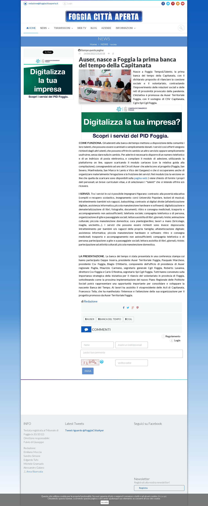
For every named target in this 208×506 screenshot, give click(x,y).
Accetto (104, 502)
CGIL (128, 319)
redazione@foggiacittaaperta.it (41, 3)
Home (93, 44)
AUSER (89, 319)
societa (113, 44)
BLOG (94, 28)
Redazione (91, 301)
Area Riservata (33, 471)
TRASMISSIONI (63, 28)
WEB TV (81, 28)
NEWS (44, 28)
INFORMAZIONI (125, 28)
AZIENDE (106, 28)
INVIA (87, 370)
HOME (31, 28)
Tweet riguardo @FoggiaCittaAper (84, 430)
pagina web (140, 178)
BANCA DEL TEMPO (109, 319)
